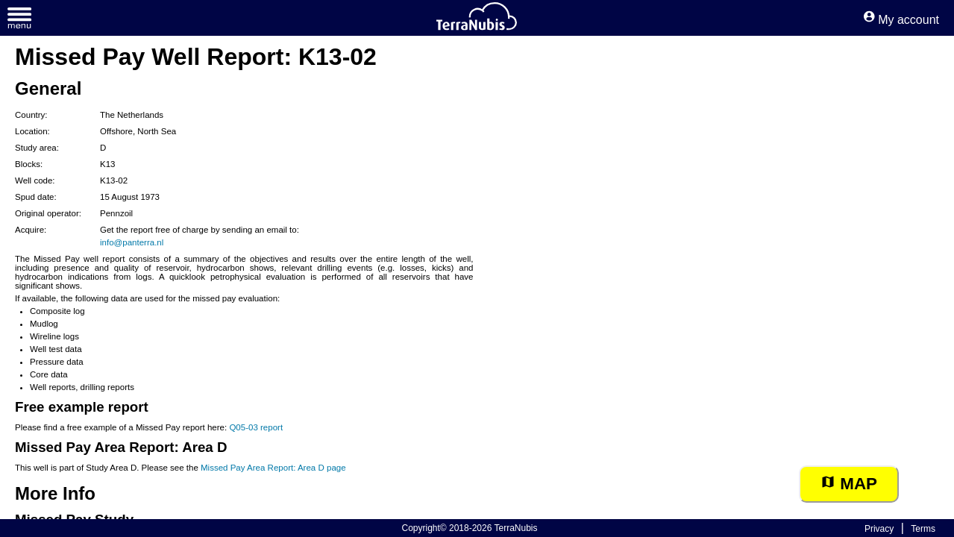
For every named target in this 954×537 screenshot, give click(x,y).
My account (901, 19)
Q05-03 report (256, 427)
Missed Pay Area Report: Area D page (273, 467)
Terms (923, 529)
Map (848, 483)
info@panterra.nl (131, 242)
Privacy (879, 529)
